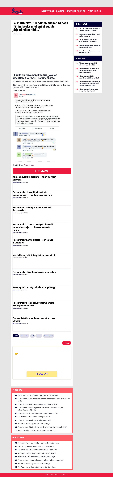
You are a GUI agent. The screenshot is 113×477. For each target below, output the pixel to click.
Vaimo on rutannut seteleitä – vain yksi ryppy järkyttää (34, 178)
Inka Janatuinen (17, 182)
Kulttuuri (97, 11)
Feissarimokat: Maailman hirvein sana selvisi (34, 272)
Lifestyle (90, 11)
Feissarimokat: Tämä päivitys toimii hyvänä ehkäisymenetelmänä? (33, 304)
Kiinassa (39, 335)
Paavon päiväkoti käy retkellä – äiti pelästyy (34, 287)
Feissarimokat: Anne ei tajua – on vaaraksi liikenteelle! (33, 241)
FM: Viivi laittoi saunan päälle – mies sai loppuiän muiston (39, 443)
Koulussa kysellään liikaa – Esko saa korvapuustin (36, 446)
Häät (32, 335)
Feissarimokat (29, 165)
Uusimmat (18, 390)
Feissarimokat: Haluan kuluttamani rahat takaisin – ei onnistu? (41, 460)
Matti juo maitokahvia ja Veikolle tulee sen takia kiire (37, 453)
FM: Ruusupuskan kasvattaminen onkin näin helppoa (37, 467)
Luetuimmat (19, 438)
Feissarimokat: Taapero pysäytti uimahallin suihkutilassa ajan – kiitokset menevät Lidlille (33, 227)
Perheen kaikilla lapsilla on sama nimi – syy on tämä (34, 319)
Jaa (66, 343)
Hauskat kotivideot (47, 11)
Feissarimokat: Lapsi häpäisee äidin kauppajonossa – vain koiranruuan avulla (32, 193)
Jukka (14, 34)
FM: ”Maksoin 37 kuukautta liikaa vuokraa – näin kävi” (37, 450)
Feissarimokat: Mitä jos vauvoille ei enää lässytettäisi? (32, 209)
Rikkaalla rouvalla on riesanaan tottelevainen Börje (36, 457)
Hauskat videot (71, 11)
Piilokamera (59, 11)
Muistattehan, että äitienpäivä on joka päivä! (34, 255)
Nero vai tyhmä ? (48, 335)
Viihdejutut (81, 11)
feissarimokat (24, 335)
